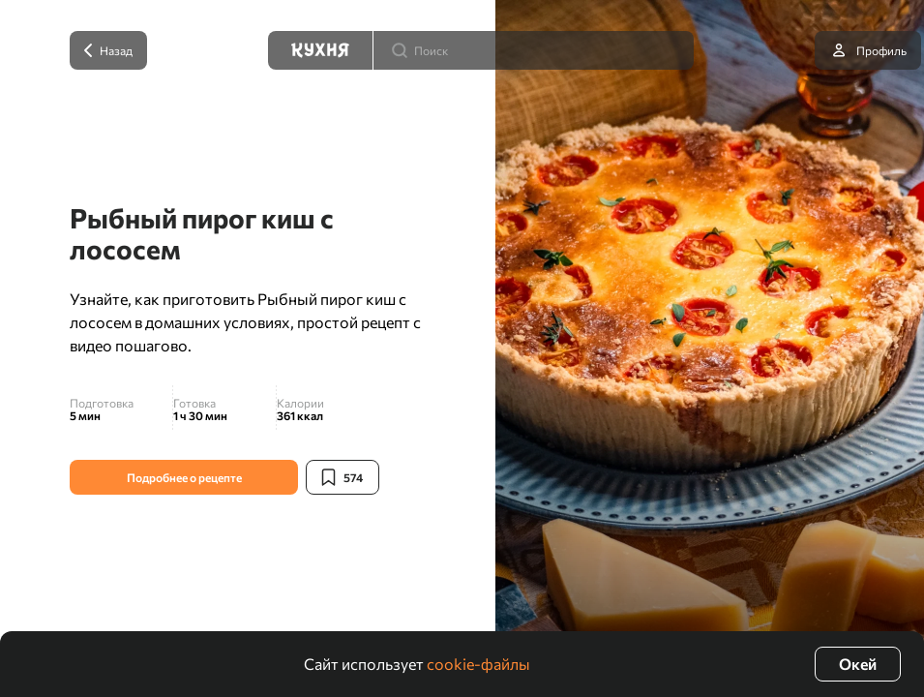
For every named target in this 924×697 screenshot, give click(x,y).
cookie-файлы (478, 663)
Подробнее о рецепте (184, 477)
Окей (858, 663)
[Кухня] (320, 50)
